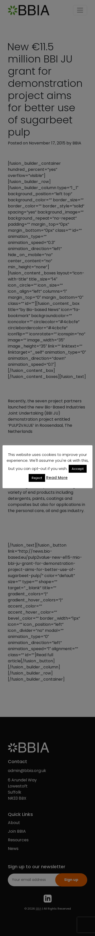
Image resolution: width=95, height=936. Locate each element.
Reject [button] (37, 477)
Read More (57, 477)
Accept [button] (78, 468)
